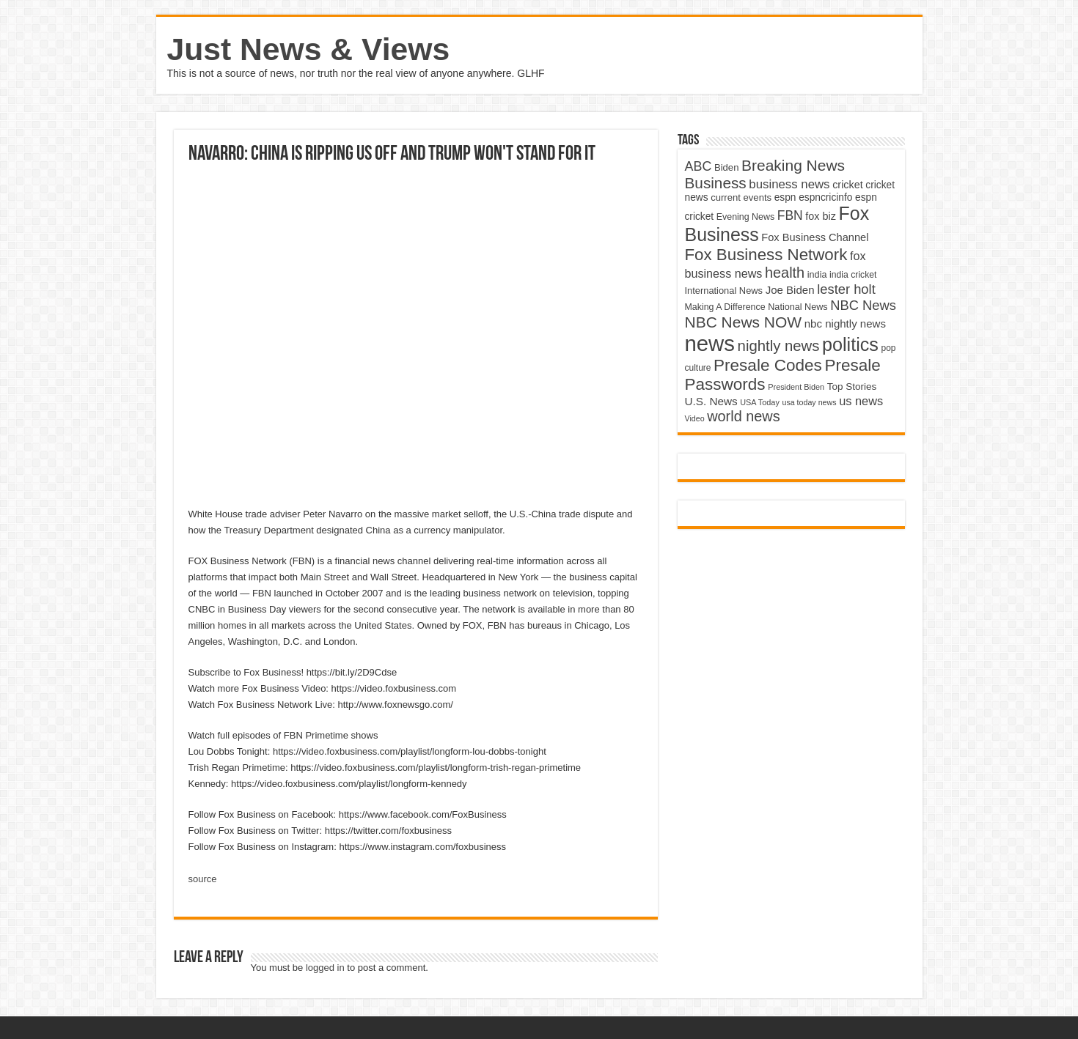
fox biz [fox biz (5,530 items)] (820, 216)
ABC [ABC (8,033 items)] (698, 166)
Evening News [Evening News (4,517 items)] (745, 217)
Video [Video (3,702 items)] (695, 418)
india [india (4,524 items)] (817, 275)
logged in (325, 967)
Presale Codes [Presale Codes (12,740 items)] (768, 365)
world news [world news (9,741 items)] (743, 416)
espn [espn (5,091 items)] (785, 197)
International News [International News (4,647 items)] (724, 290)
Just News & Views (308, 49)
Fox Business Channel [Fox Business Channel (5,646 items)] (814, 237)
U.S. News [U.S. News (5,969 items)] (711, 401)
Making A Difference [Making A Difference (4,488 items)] (725, 307)
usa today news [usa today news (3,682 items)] (809, 402)
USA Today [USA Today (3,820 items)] (760, 402)
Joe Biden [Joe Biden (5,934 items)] (790, 290)
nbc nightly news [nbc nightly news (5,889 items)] (845, 323)
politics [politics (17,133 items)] (850, 344)
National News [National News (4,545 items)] (797, 307)
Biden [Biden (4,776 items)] (726, 167)
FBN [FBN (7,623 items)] (790, 215)
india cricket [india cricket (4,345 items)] (852, 275)
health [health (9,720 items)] (784, 273)
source (202, 878)
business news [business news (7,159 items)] (789, 184)
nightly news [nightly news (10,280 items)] (779, 346)
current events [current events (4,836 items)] (741, 197)
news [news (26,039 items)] (710, 343)
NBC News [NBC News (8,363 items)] (863, 305)
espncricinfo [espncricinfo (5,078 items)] (825, 197)
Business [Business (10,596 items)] (716, 182)
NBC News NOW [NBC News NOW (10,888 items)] (743, 322)
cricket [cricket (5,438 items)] (847, 185)
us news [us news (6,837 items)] (861, 400)
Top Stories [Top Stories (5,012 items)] (852, 386)
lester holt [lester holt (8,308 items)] (846, 289)
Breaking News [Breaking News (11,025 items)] (793, 165)
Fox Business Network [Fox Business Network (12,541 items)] (766, 254)
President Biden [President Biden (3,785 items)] (796, 386)
